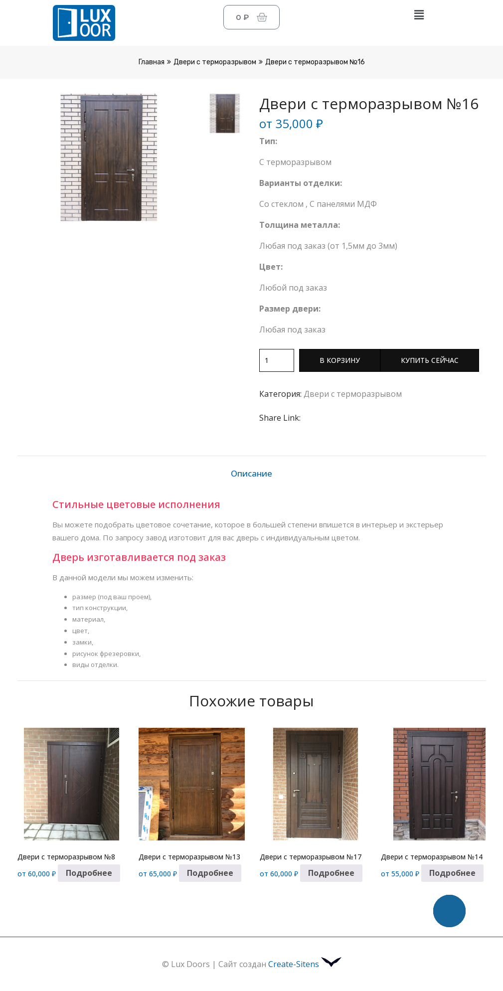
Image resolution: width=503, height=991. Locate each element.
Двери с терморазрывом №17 (310, 856)
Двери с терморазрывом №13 (189, 856)
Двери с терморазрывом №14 (432, 856)
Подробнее (89, 872)
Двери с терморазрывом (214, 62)
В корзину (340, 360)
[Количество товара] (276, 360)
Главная (152, 62)
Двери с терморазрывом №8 (66, 856)
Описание (251, 473)
